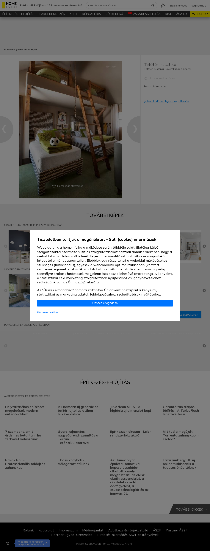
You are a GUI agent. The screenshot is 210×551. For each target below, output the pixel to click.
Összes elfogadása (105, 303)
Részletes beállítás (47, 312)
